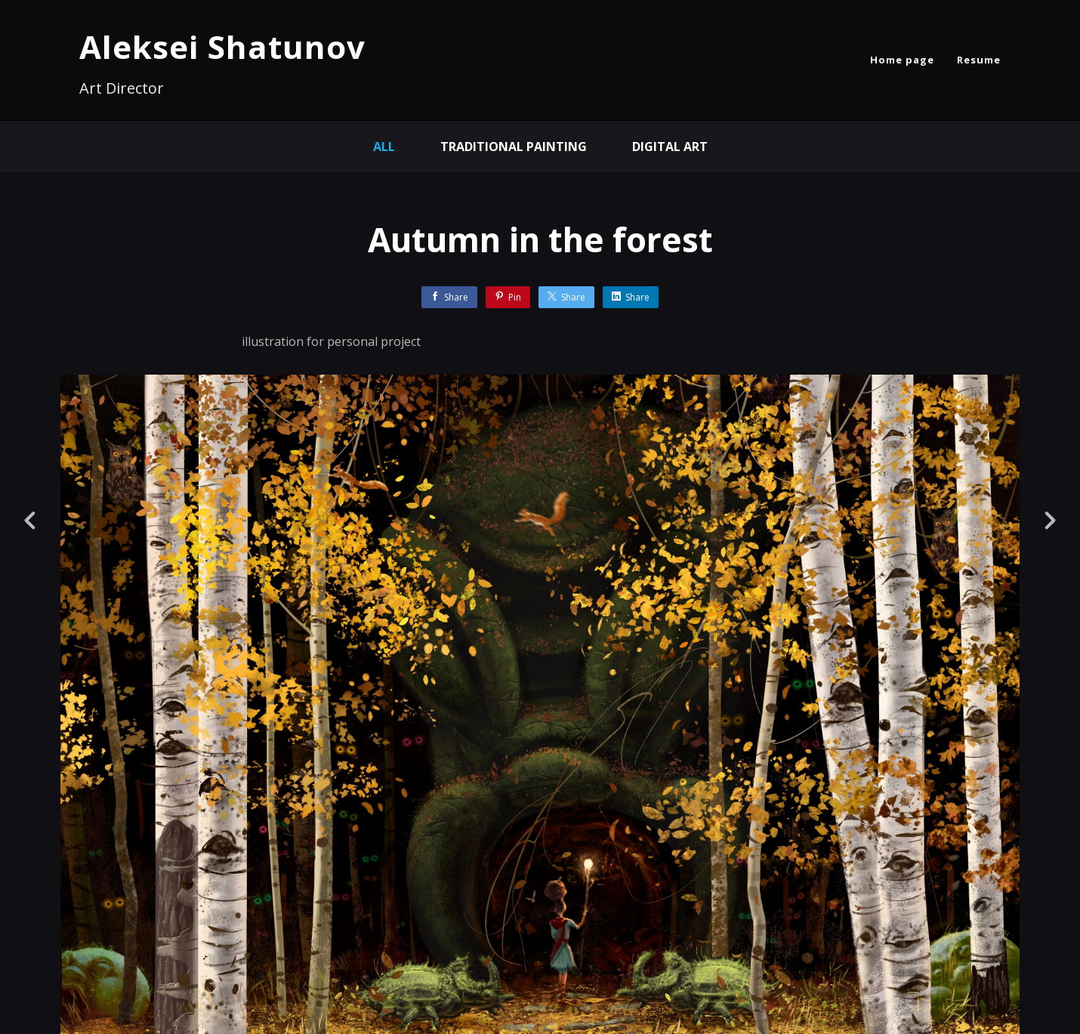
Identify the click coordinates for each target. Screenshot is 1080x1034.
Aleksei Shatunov (222, 46)
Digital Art (670, 146)
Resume (979, 59)
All (384, 146)
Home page (902, 59)
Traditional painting (513, 146)
